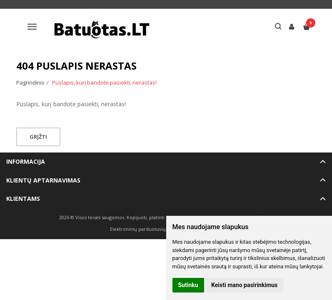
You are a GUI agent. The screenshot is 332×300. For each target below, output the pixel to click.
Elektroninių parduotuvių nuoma (146, 229)
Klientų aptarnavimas (43, 180)
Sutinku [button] (188, 285)
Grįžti (38, 136)
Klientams (23, 198)
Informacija (25, 161)
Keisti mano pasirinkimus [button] (244, 285)
